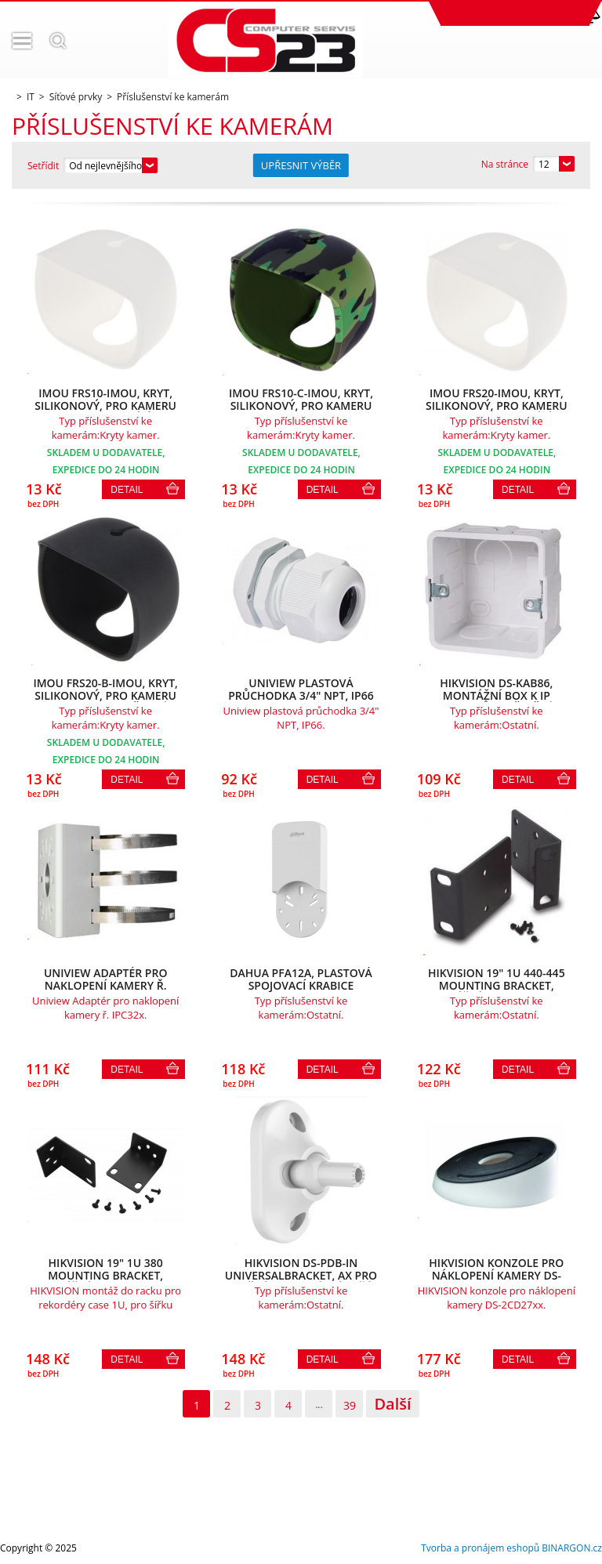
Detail (127, 489)
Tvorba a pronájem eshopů (480, 1548)
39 (349, 1405)
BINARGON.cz (572, 1548)
